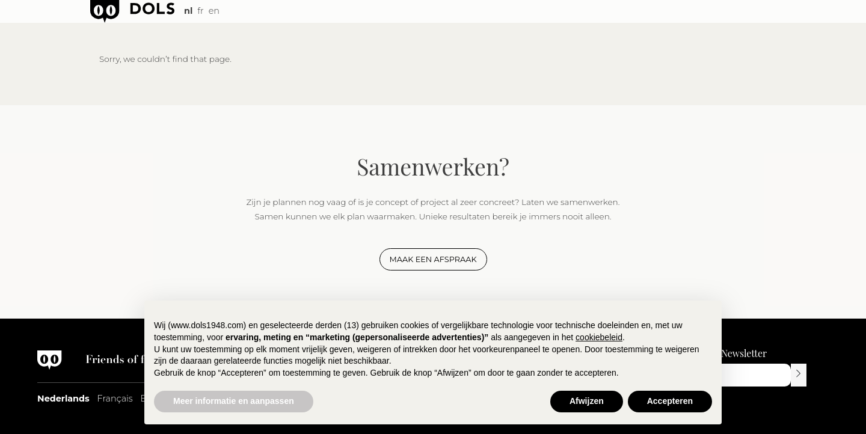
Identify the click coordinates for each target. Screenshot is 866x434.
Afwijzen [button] (587, 401)
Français (115, 398)
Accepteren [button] (670, 401)
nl (188, 10)
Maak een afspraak (433, 259)
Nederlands (63, 398)
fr (200, 10)
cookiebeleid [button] (599, 337)
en (214, 10)
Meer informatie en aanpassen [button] (233, 401)
